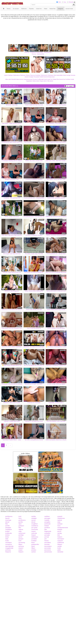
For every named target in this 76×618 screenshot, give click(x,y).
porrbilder (34, 538)
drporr (33, 546)
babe (6, 538)
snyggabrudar (9, 548)
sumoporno (8, 544)
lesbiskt (46, 525)
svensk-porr (22, 533)
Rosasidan (36, 77)
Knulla (72, 79)
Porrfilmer (67, 79)
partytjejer (8, 527)
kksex (33, 542)
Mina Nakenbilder (58, 75)
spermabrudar (9, 546)
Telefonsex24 (44, 75)
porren (20, 537)
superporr (60, 540)
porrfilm (21, 522)
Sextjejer (31, 77)
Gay (65, 2)
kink (58, 535)
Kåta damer (50, 81)
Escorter (35, 79)
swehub (59, 520)
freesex (46, 540)
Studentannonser (28, 79)
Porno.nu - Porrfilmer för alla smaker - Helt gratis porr (38, 52)
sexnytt (33, 520)
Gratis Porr (50, 79)
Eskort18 (46, 77)
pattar (59, 550)
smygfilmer (34, 524)
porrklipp (21, 535)
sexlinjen (59, 524)
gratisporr (21, 525)
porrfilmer (47, 527)
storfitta (33, 516)
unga (20, 531)
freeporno (8, 552)
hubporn (59, 537)
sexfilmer (47, 516)
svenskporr (8, 542)
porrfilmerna (8, 516)
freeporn (21, 552)
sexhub (33, 552)
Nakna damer (36, 81)
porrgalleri (47, 522)
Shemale (71, 2)
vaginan (21, 529)
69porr (20, 544)
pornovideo (47, 548)
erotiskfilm (47, 533)
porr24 (59, 531)
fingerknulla (47, 531)
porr (45, 538)
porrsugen (47, 518)
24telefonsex (61, 518)
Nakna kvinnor (19, 79)
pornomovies (48, 552)
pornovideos (48, 546)
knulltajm (34, 540)
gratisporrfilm (35, 544)
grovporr (21, 538)
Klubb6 (41, 77)
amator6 (59, 516)
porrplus (33, 550)
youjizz (21, 550)
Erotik (45, 79)
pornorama (47, 550)
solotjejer (34, 518)
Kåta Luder (8, 79)
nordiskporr (8, 529)
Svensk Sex (62, 79)
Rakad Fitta (56, 79)
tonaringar (8, 520)
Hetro (59, 2)
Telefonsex (23, 75)
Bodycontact (51, 77)
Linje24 (6, 75)
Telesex (28, 75)
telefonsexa (34, 537)
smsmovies (34, 529)
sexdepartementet (62, 527)
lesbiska (59, 529)
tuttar (58, 522)
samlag (59, 533)
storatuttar (60, 552)
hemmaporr (60, 538)
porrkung (21, 546)
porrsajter (47, 535)
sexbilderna (34, 525)
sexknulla (34, 533)
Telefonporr (51, 75)
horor (20, 518)
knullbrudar (8, 533)
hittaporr (59, 544)
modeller (46, 520)
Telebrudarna (16, 75)
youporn (21, 548)
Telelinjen (10, 75)
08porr (33, 548)
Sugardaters (29, 81)
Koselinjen (37, 75)
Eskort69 (13, 79)
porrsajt (46, 537)
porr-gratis (34, 527)
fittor (6, 524)
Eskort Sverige (66, 75)
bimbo (7, 537)
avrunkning (22, 542)
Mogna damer (43, 81)
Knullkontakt (40, 79)
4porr (20, 524)
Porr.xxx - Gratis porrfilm (38, 54)
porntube (47, 544)
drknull (7, 522)
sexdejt (59, 546)
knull (20, 516)
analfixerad (60, 542)
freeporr (33, 535)
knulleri (7, 531)
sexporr (33, 531)
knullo (7, 540)
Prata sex (32, 75)
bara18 (7, 518)
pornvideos (47, 542)
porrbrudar (47, 524)
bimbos (7, 535)
